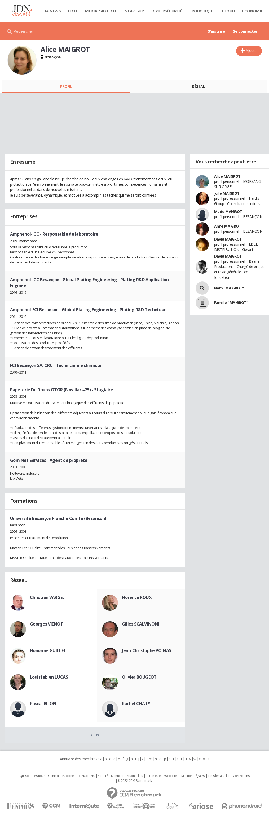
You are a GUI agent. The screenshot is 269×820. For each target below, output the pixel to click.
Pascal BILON (43, 703)
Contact (53, 776)
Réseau (198, 86)
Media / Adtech (100, 11)
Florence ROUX (137, 597)
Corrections (241, 776)
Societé (103, 776)
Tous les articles (219, 776)
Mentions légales (193, 776)
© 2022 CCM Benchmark (135, 781)
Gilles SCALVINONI (140, 624)
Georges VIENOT (46, 624)
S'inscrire (216, 31)
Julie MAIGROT (227, 193)
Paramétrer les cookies (162, 776)
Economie (252, 11)
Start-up (134, 11)
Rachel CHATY (136, 703)
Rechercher (23, 31)
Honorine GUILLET (48, 650)
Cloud (228, 11)
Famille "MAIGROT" (231, 302)
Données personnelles (127, 776)
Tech (72, 11)
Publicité (68, 776)
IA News (53, 11)
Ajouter (252, 50)
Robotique (203, 11)
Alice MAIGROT (227, 176)
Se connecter (245, 31)
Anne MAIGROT (227, 226)
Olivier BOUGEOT (139, 677)
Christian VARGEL (47, 597)
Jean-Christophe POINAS (146, 650)
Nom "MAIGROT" (229, 287)
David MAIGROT (228, 239)
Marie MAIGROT (228, 211)
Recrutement (86, 776)
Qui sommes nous (32, 776)
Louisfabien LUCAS (49, 677)
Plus (95, 735)
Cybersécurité (167, 11)
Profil (66, 86)
